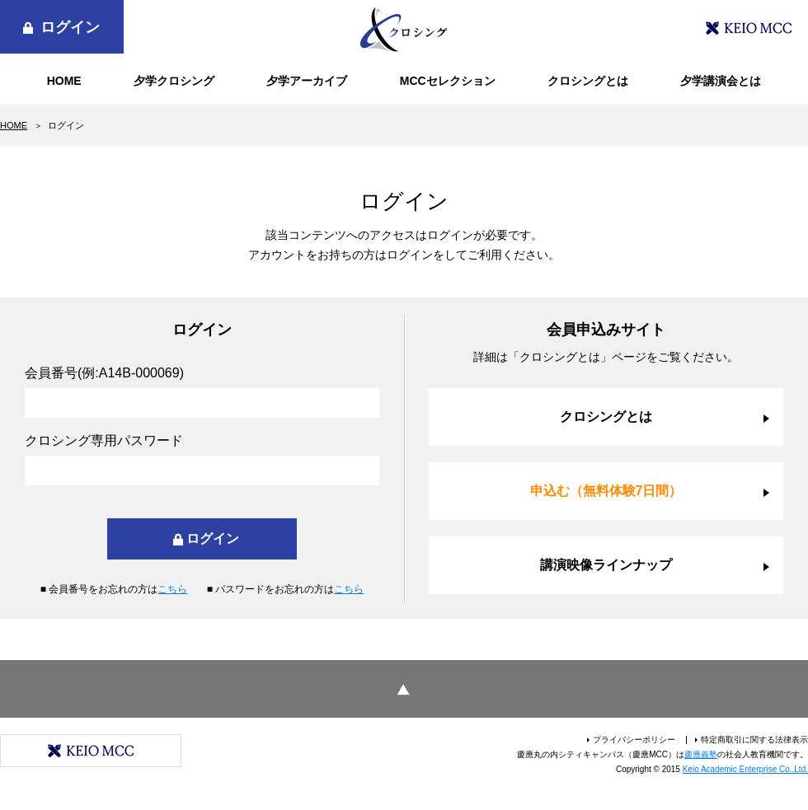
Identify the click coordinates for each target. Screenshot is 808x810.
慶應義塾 (700, 754)
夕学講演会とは (720, 80)
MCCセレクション (448, 80)
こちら (172, 589)
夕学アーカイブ (306, 80)
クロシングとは (587, 80)
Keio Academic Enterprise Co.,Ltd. (745, 769)
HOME (64, 80)
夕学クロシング (174, 80)
